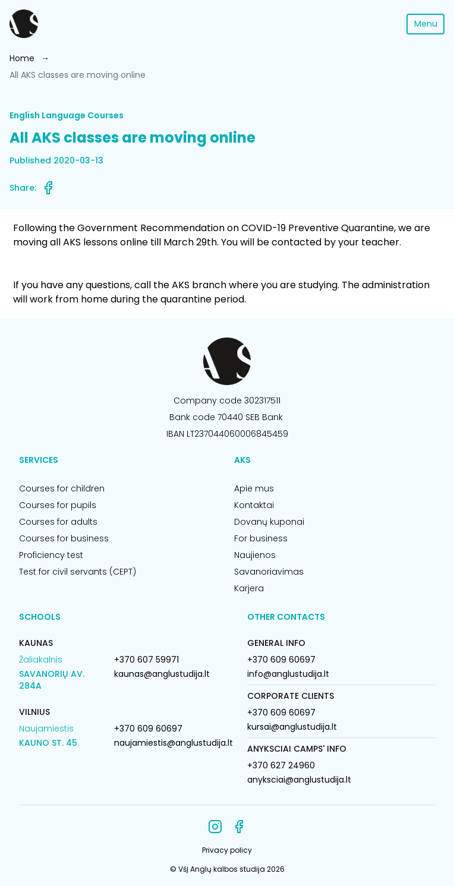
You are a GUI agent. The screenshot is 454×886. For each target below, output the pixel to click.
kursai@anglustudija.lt (292, 727)
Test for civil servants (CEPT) (77, 572)
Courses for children (62, 488)
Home (22, 58)
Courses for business (64, 538)
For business (261, 538)
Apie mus (254, 488)
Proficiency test (51, 555)
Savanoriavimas (269, 572)
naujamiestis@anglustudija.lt (173, 743)
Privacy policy (227, 850)
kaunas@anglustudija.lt (162, 674)
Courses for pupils (57, 505)
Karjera (249, 588)
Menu (425, 24)
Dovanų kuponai (269, 522)
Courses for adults (58, 522)
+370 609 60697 (148, 728)
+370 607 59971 (146, 660)
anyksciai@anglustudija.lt (299, 780)
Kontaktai (254, 505)
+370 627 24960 (281, 765)
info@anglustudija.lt (288, 674)
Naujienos (255, 555)
